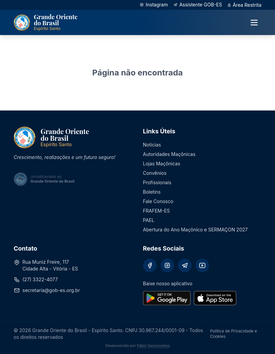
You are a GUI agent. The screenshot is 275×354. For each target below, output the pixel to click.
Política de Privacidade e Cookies (233, 333)
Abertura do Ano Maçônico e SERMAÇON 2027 (195, 229)
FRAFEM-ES (156, 211)
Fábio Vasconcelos (153, 345)
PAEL (148, 220)
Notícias (152, 145)
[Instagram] (167, 265)
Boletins (152, 192)
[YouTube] (202, 265)
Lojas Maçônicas (161, 163)
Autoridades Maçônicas (169, 154)
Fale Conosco (158, 201)
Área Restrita (244, 5)
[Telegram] (185, 265)
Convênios (155, 173)
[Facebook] (150, 265)
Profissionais (157, 182)
